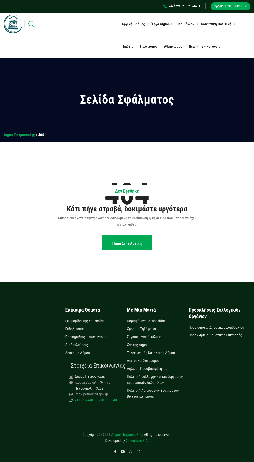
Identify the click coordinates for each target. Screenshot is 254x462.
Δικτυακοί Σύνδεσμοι (143, 360)
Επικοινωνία (210, 46)
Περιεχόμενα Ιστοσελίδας (146, 321)
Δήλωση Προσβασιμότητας (147, 368)
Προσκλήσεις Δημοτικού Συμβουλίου (216, 327)
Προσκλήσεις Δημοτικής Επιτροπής (215, 335)
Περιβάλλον (185, 24)
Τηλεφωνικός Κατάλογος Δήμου (151, 353)
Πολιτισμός (149, 46)
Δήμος (140, 24)
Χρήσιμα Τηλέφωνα (141, 329)
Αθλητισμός (173, 46)
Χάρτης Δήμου (138, 345)
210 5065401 (108, 400)
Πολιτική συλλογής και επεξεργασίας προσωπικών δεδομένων (155, 379)
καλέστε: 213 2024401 (181, 6)
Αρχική (127, 24)
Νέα (192, 46)
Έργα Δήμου (161, 24)
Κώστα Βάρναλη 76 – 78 (92, 382)
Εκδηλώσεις (74, 329)
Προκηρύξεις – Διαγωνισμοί (86, 337)
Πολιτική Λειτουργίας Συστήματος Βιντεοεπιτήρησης (153, 393)
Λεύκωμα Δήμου (77, 353)
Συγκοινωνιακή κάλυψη (144, 337)
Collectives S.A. (137, 440)
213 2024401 (85, 400)
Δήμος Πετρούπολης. (127, 434)
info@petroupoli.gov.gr (91, 394)
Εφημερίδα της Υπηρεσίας (85, 321)
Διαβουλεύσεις (76, 345)
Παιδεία (127, 46)
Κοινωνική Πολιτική (216, 24)
